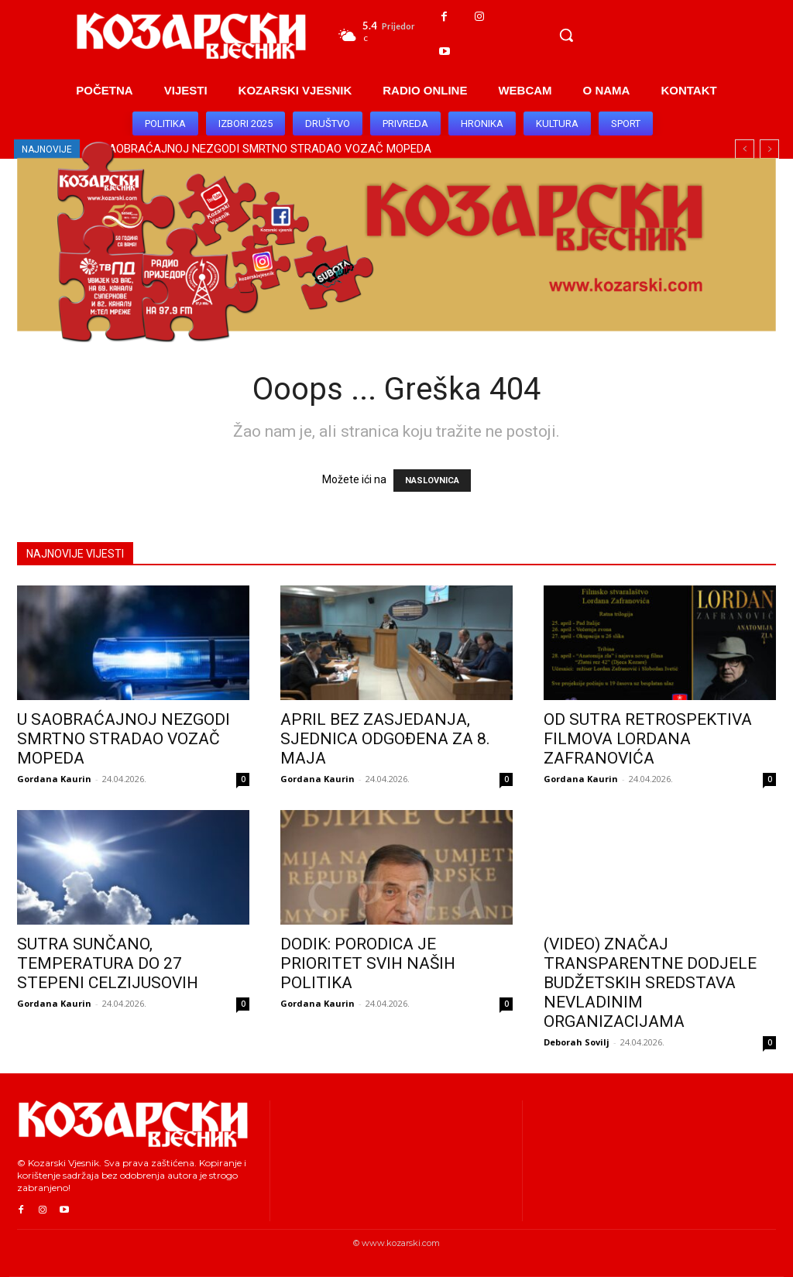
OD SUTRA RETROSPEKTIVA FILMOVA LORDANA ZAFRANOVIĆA (648, 738)
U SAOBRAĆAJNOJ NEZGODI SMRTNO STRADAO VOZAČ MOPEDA (123, 738)
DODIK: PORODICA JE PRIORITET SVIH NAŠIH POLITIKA (367, 963)
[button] (566, 35)
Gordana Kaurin (54, 778)
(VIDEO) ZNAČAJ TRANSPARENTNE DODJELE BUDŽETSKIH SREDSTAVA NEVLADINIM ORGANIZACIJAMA (650, 983)
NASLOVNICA (432, 480)
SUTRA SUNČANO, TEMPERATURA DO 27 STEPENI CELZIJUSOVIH (107, 963)
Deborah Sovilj (576, 1042)
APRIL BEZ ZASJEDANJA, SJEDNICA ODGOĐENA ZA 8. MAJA (385, 738)
